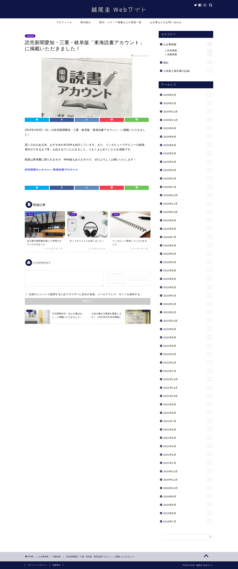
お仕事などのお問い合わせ (166, 22)
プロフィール (64, 22)
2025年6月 (187, 145)
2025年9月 (187, 128)
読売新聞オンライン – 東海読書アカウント (51, 169)
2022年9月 (187, 329)
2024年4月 (187, 253)
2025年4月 (187, 161)
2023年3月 (187, 303)
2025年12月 (187, 111)
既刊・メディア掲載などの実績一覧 (120, 22)
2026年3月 (187, 103)
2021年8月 (187, 412)
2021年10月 (187, 395)
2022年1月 (187, 370)
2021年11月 (187, 387)
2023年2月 (187, 312)
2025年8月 (187, 136)
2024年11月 (187, 203)
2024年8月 (187, 228)
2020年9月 (187, 496)
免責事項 (56, 565)
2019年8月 (187, 513)
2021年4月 (187, 446)
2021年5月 (187, 437)
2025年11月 (187, 119)
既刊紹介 (85, 22)
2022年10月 (187, 320)
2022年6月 (187, 337)
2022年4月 (187, 354)
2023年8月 (187, 270)
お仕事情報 (187, 44)
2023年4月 (187, 295)
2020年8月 (187, 504)
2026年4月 (187, 94)
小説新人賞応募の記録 (187, 70)
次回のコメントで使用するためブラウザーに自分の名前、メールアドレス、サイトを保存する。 (86, 294)
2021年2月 (187, 454)
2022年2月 (187, 362)
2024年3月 (187, 262)
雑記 (187, 62)
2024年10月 (187, 211)
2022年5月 (187, 345)
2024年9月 (187, 220)
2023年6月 (187, 278)
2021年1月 (187, 462)
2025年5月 (187, 153)
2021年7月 (187, 420)
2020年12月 (187, 471)
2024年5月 (187, 245)
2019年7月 (187, 521)
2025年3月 (187, 169)
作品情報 (189, 50)
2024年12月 (187, 195)
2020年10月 (187, 487)
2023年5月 (187, 287)
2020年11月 (187, 479)
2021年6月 (187, 429)
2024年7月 (187, 236)
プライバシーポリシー (37, 565)
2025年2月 (187, 178)
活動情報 (30, 36)
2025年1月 (187, 186)
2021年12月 (187, 379)
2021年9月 (187, 404)
